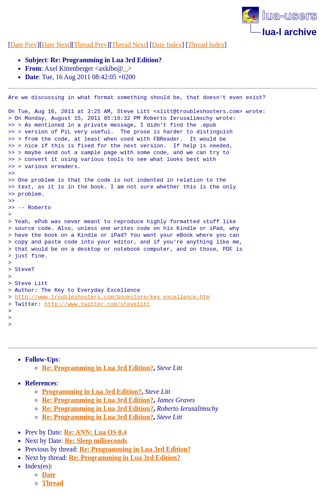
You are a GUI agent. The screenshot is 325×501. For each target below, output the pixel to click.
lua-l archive (289, 32)
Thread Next (129, 44)
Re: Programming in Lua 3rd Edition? (97, 367)
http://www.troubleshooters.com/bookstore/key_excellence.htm (112, 297)
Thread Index (206, 44)
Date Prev (24, 44)
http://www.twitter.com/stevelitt (97, 304)
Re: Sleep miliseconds (96, 440)
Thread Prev (90, 44)
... (125, 68)
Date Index (167, 44)
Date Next (55, 44)
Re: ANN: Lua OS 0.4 (95, 432)
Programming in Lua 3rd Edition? (91, 391)
